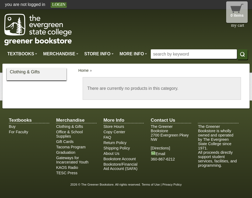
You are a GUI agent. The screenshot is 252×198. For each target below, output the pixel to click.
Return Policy (115, 143)
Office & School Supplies (69, 134)
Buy (12, 126)
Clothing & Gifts (25, 72)
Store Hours (113, 126)
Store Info (99, 54)
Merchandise (60, 54)
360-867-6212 (163, 159)
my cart (237, 25)
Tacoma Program (71, 147)
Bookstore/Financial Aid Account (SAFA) (120, 166)
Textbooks (22, 54)
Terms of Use (151, 184)
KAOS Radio (67, 167)
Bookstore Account (119, 159)
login (58, 4)
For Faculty (18, 132)
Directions (160, 148)
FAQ (107, 137)
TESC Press (66, 173)
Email (160, 154)
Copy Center (114, 132)
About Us (111, 153)
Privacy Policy (172, 184)
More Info (133, 54)
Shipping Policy (116, 148)
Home (83, 70)
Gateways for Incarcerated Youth (72, 160)
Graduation (65, 152)
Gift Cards (65, 141)
